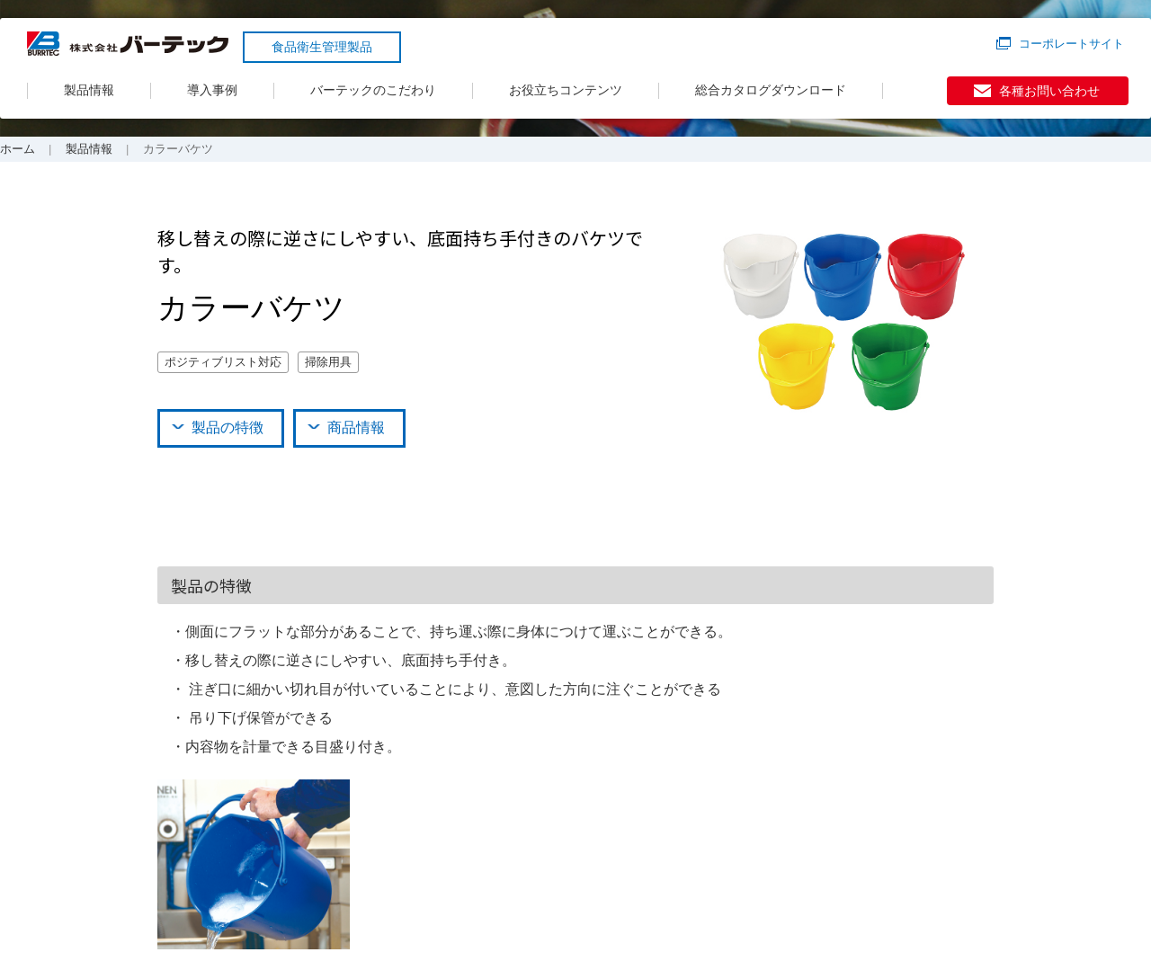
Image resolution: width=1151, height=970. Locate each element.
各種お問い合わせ (1049, 91)
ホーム (17, 149)
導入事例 (212, 90)
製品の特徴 (227, 427)
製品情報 (89, 90)
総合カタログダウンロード (770, 90)
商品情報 (356, 427)
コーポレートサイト (1071, 43)
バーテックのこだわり (373, 90)
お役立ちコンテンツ (565, 90)
